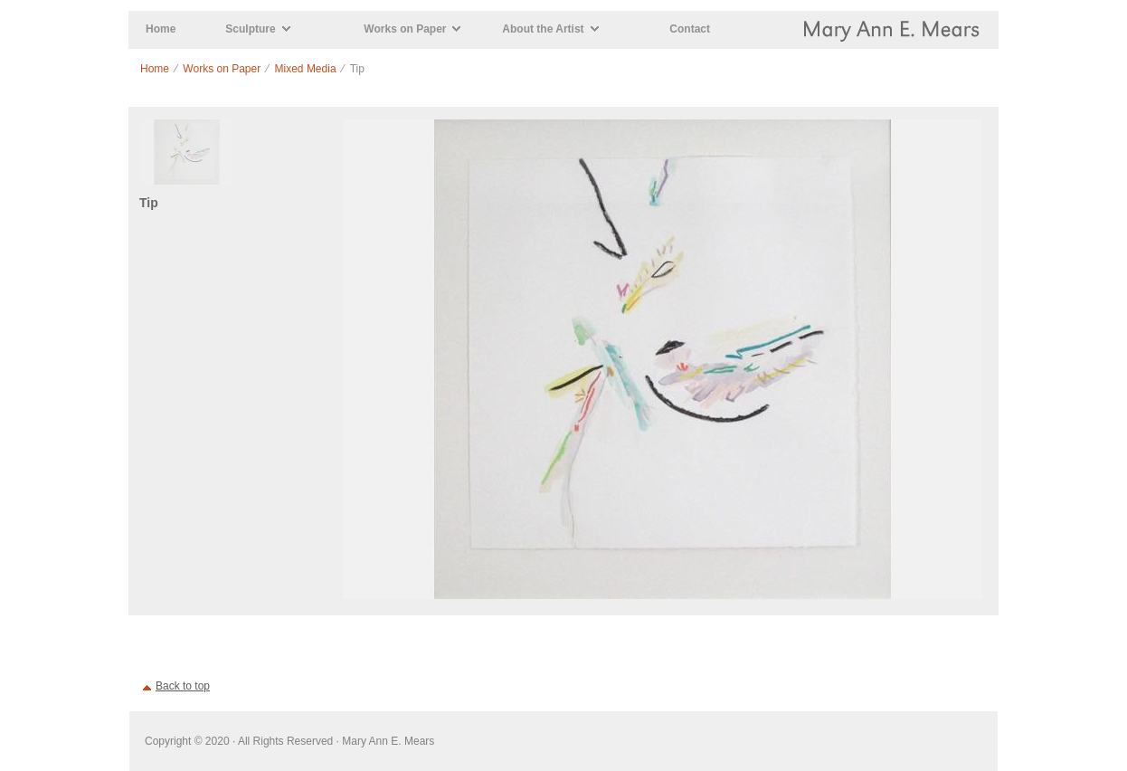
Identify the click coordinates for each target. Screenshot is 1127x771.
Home (160, 29)
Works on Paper (405, 29)
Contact (689, 29)
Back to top (183, 686)
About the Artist (542, 29)
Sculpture (250, 29)
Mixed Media (305, 68)
